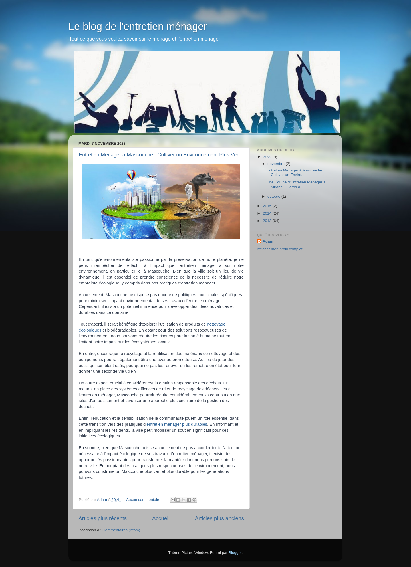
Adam (268, 241)
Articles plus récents (102, 518)
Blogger (235, 552)
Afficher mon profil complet (280, 249)
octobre (274, 196)
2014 (268, 213)
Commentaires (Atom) (121, 530)
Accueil (161, 518)
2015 (268, 206)
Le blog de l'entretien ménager (137, 26)
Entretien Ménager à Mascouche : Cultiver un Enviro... (296, 172)
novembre (276, 164)
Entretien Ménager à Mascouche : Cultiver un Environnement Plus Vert (159, 155)
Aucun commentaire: (144, 499)
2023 (268, 157)
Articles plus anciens (219, 518)
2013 (268, 221)
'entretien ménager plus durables (176, 424)
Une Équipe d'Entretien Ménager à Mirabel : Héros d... (296, 184)
